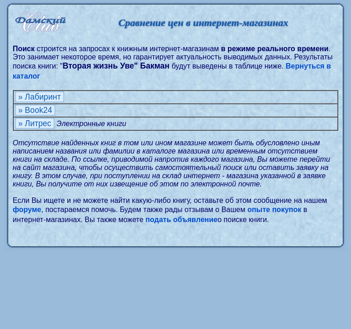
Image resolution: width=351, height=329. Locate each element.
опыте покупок (274, 209)
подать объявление (181, 219)
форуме (27, 209)
